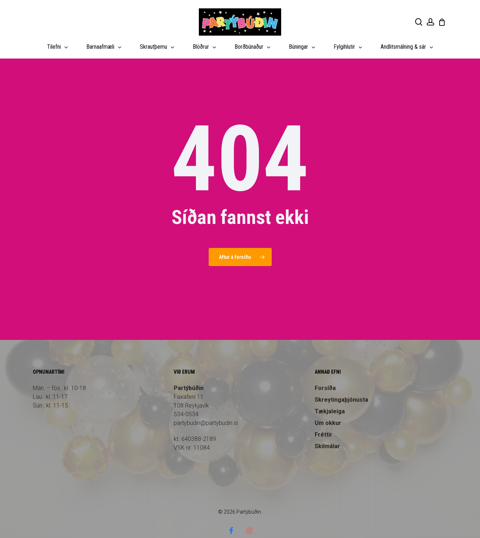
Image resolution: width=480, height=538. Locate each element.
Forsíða (325, 373)
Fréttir (324, 420)
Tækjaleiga (330, 397)
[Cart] (442, 22)
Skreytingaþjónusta (341, 385)
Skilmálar (327, 432)
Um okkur (328, 408)
